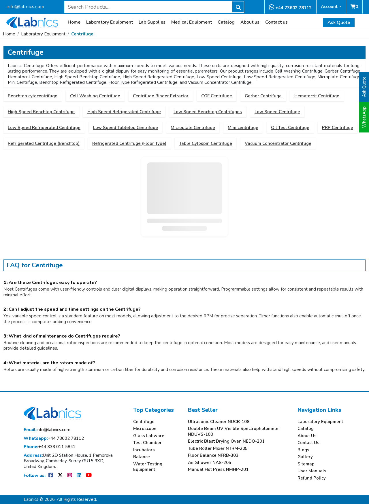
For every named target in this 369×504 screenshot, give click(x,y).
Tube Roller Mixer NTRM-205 (218, 448)
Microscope (145, 428)
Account (329, 7)
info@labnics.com (25, 6)
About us (249, 22)
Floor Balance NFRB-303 (213, 455)
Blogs (303, 450)
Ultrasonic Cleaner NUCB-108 (218, 422)
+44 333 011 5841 (50, 447)
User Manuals (312, 471)
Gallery (305, 457)
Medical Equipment (191, 22)
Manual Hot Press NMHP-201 (218, 469)
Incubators (144, 450)
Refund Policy (312, 478)
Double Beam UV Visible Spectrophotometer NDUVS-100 (234, 431)
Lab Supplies (152, 22)
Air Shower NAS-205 (209, 462)
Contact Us (308, 443)
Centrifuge (82, 34)
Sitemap (306, 464)
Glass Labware (148, 436)
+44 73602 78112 (290, 7)
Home (74, 22)
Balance (141, 457)
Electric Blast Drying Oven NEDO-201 (226, 441)
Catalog (226, 22)
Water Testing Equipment (147, 467)
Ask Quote (338, 22)
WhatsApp (364, 117)
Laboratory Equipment (109, 22)
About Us (307, 436)
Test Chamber (147, 443)
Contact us (276, 22)
